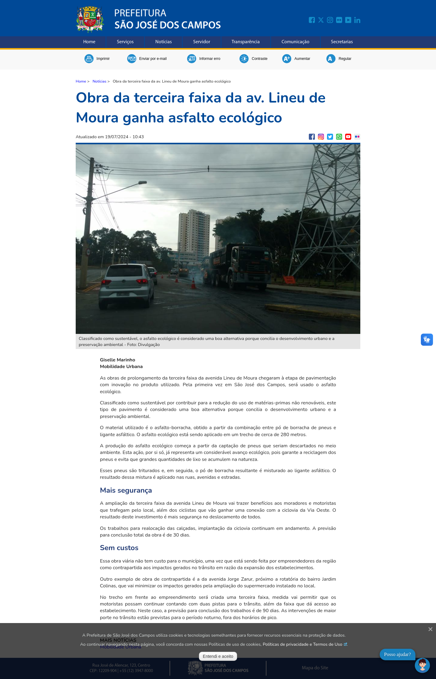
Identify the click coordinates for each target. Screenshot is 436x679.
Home (89, 42)
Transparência (246, 42)
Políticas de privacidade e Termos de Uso (302, 644)
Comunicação (295, 42)
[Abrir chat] (422, 665)
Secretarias (342, 42)
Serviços (125, 42)
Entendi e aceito (218, 656)
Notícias (163, 42)
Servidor (201, 42)
